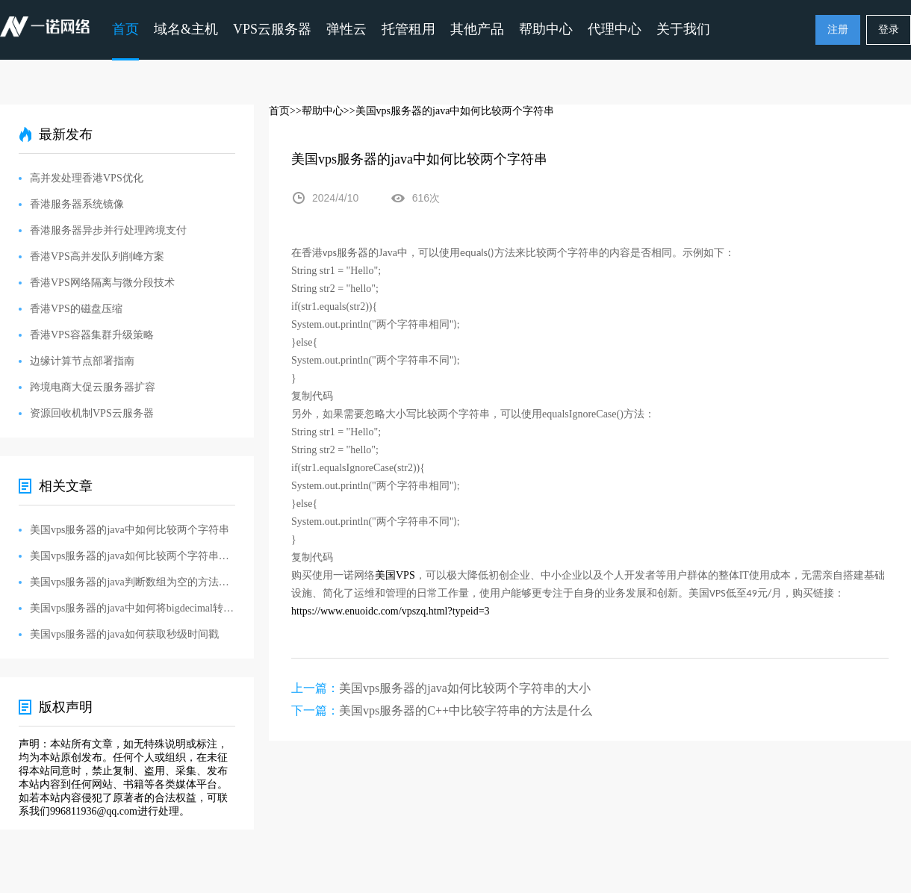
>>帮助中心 (316, 110)
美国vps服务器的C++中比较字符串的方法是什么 (465, 710)
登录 (888, 29)
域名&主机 (186, 29)
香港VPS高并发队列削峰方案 (97, 256)
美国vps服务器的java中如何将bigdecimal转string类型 (132, 608)
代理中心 (614, 29)
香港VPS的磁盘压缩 (76, 308)
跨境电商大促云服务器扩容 (92, 387)
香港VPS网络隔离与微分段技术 (102, 282)
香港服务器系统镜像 (77, 204)
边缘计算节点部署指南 (82, 361)
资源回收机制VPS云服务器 (92, 413)
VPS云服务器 (272, 29)
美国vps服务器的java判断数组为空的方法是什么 (132, 582)
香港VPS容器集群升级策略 (92, 334)
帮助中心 (546, 29)
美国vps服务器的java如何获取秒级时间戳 (124, 634)
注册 (837, 29)
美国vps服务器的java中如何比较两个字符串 (129, 529)
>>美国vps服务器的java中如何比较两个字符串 (449, 110)
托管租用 (408, 29)
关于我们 (683, 29)
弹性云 (346, 29)
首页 (125, 29)
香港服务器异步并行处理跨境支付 (108, 230)
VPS (395, 575)
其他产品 (477, 29)
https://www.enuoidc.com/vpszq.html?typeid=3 (390, 611)
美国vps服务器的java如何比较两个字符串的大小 (465, 688)
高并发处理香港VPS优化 (86, 178)
